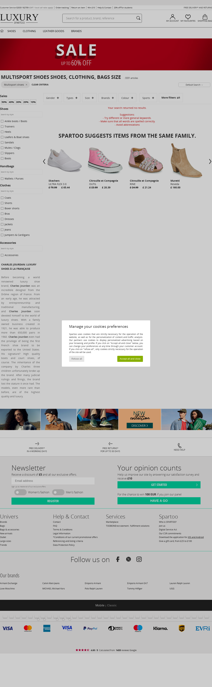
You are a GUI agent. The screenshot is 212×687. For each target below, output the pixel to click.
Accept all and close (130, 358)
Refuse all (77, 358)
